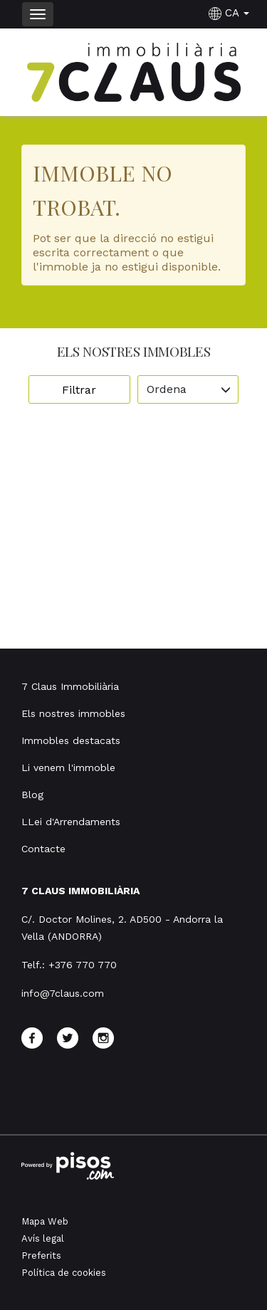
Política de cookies (63, 1272)
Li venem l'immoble (68, 767)
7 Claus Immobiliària (70, 686)
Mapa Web (44, 1221)
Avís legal (42, 1238)
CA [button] (231, 12)
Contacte (43, 848)
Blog (32, 794)
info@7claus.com (62, 993)
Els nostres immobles (73, 713)
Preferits (41, 1255)
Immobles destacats (70, 740)
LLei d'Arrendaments (70, 821)
